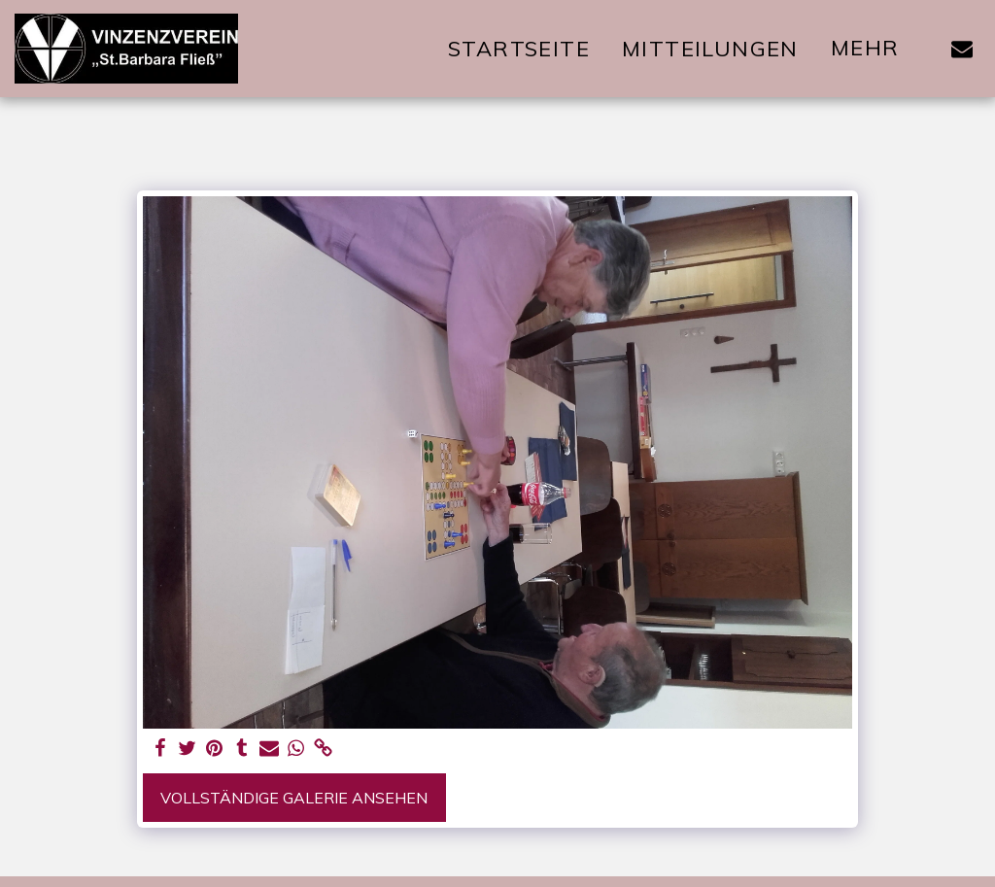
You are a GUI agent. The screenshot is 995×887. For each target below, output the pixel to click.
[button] (961, 48)
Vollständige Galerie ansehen (294, 797)
